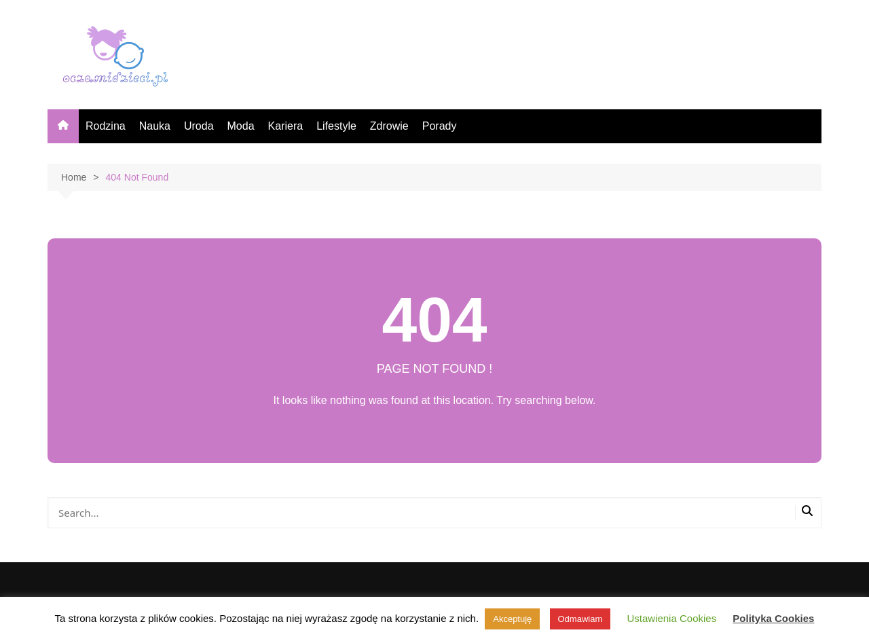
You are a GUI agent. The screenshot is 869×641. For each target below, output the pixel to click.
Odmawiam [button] (580, 619)
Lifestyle (336, 126)
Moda (241, 126)
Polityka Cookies (773, 618)
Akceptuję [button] (512, 619)
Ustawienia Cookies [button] (671, 618)
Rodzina (106, 126)
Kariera (285, 126)
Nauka (154, 126)
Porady (439, 126)
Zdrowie (389, 126)
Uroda (199, 126)
